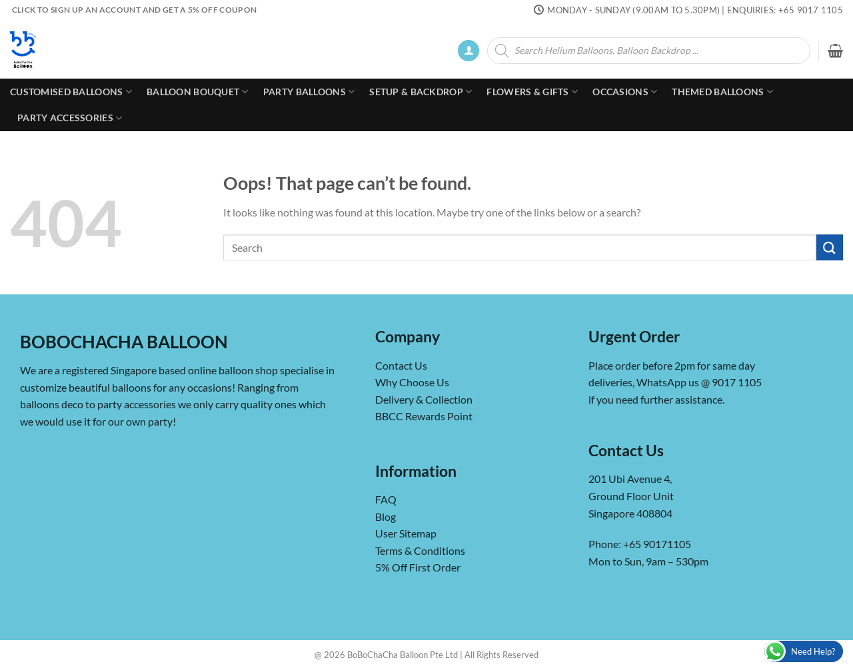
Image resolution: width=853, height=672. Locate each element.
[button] (468, 51)
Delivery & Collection (423, 399)
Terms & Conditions (420, 550)
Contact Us (401, 365)
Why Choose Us (412, 382)
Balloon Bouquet (198, 91)
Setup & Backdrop (420, 91)
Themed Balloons (722, 91)
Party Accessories (69, 118)
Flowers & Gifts (532, 91)
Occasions (624, 91)
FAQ (386, 499)
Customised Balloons (71, 91)
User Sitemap (405, 533)
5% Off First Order (417, 567)
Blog (385, 516)
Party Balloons (309, 91)
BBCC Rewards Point (423, 416)
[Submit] (829, 247)
